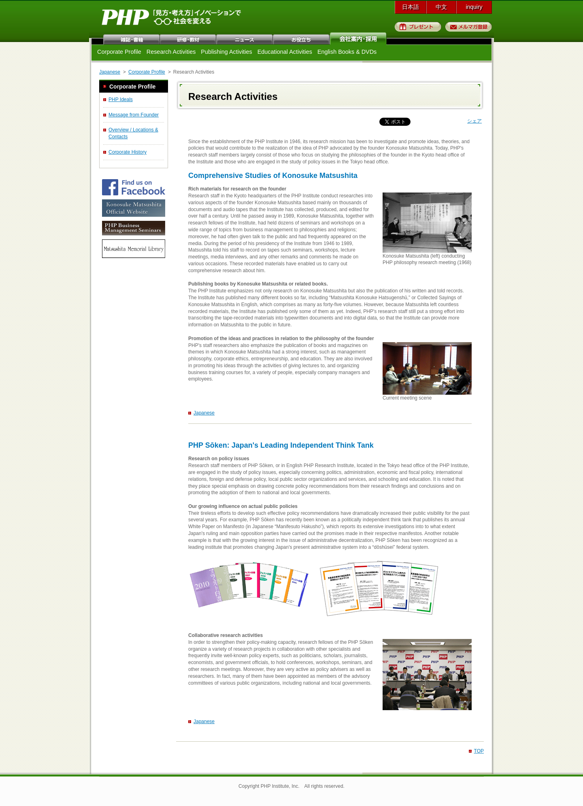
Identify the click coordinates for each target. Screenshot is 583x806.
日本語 (410, 7)
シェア (474, 121)
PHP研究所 (172, 19)
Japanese (109, 72)
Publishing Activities (226, 52)
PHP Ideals (121, 99)
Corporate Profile (119, 52)
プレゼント (418, 27)
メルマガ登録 (468, 27)
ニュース (245, 38)
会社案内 (358, 38)
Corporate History (128, 152)
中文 (441, 7)
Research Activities (171, 52)
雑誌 (131, 38)
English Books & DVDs (347, 52)
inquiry (474, 7)
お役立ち (301, 38)
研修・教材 (188, 38)
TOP (479, 751)
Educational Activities (284, 52)
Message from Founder (134, 115)
